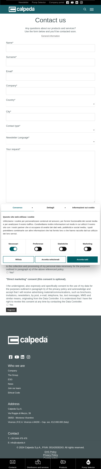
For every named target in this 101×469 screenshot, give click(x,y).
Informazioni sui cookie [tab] (83, 207)
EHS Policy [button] (50, 452)
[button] (92, 9)
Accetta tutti (82, 259)
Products (63, 467)
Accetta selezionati (50, 259)
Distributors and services (38, 467)
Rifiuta (18, 259)
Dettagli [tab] (50, 207)
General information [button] (50, 36)
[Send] (11, 310)
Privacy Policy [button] (50, 455)
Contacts (12, 467)
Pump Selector (88, 467)
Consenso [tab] (17, 207)
